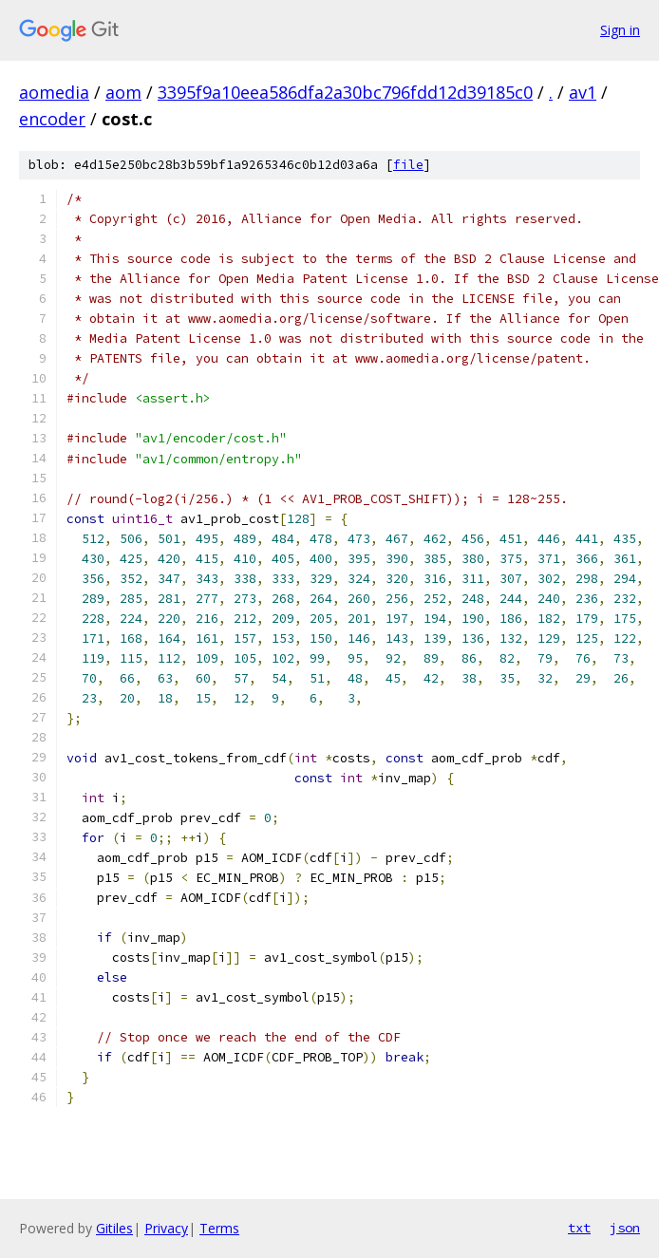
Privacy (166, 1228)
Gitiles (114, 1228)
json (625, 1227)
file (408, 165)
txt (579, 1227)
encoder (52, 118)
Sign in (620, 30)
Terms (219, 1228)
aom (123, 92)
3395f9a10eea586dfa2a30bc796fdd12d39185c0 (345, 92)
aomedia (54, 92)
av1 (582, 92)
